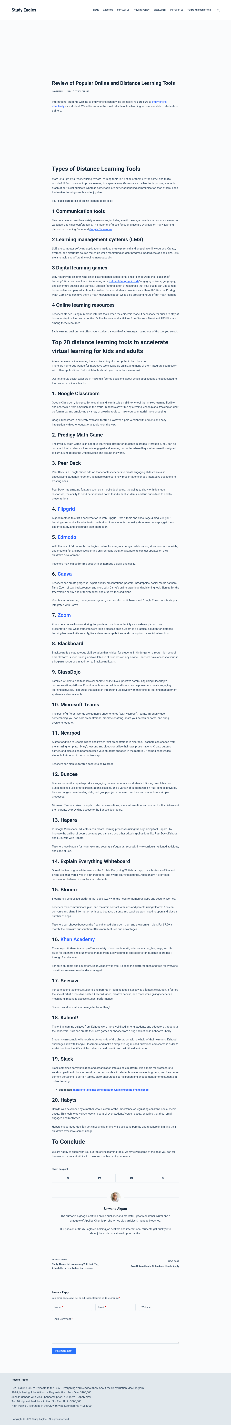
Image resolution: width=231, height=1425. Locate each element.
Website (146, 1307)
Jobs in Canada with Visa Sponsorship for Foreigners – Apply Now (51, 1397)
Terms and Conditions (199, 10)
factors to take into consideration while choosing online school (111, 1089)
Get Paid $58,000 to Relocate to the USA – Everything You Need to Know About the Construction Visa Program (78, 1388)
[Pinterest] (163, 1178)
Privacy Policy (141, 10)
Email (102, 1307)
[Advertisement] (101, 45)
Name (59, 1307)
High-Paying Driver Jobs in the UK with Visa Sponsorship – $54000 (52, 1405)
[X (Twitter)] (131, 1178)
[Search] (218, 10)
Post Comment (63, 1350)
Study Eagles (24, 10)
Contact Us (123, 10)
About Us (108, 10)
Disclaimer (160, 10)
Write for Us (176, 10)
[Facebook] (68, 1178)
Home (96, 10)
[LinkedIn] (100, 1178)
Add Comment (64, 1319)
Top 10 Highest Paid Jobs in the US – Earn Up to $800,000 (46, 1401)
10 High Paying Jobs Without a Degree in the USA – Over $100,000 (51, 1392)
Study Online (82, 91)
